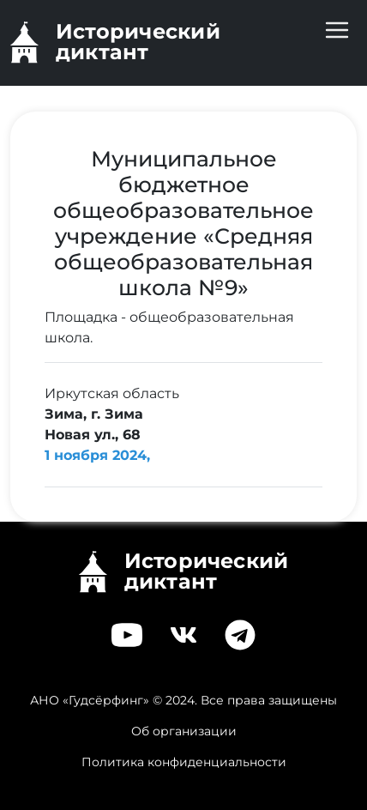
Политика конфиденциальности (183, 762)
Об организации (184, 731)
